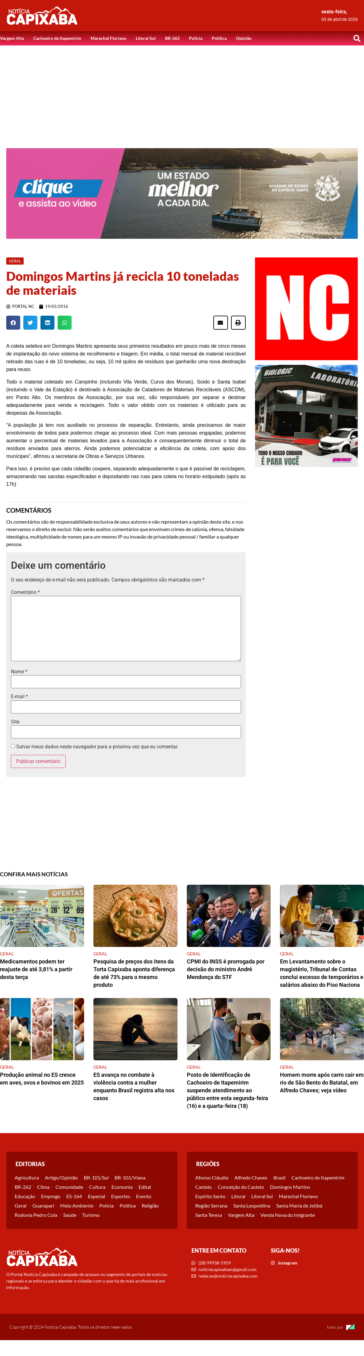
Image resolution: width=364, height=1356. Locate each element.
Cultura (97, 1187)
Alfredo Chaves (250, 1177)
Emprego (50, 1196)
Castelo (203, 1187)
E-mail (19, 696)
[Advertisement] (182, 92)
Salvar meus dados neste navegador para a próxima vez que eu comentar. (97, 746)
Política (219, 38)
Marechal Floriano (108, 38)
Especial (96, 1196)
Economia (122, 1187)
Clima (43, 1187)
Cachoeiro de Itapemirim (57, 38)
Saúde (69, 1215)
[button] (357, 38)
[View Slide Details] (182, 193)
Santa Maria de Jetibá (299, 1205)
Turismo (91, 1215)
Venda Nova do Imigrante (287, 1215)
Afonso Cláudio (212, 1177)
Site (15, 721)
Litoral (238, 1196)
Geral (20, 1205)
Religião (150, 1205)
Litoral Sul (146, 38)
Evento (143, 1196)
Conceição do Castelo (241, 1187)
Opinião (244, 38)
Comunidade (69, 1187)
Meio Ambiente (76, 1205)
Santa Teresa (208, 1215)
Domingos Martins (290, 1187)
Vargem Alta (12, 38)
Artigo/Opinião (61, 1177)
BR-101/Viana (130, 1177)
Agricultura (27, 1177)
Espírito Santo (210, 1196)
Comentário (25, 592)
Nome (19, 671)
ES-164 (74, 1196)
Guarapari (43, 1205)
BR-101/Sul (96, 1177)
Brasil (279, 1177)
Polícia (195, 38)
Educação (25, 1196)
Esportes (120, 1196)
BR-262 (172, 38)
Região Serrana (211, 1205)
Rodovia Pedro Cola (36, 1215)
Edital (145, 1187)
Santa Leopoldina (251, 1205)
